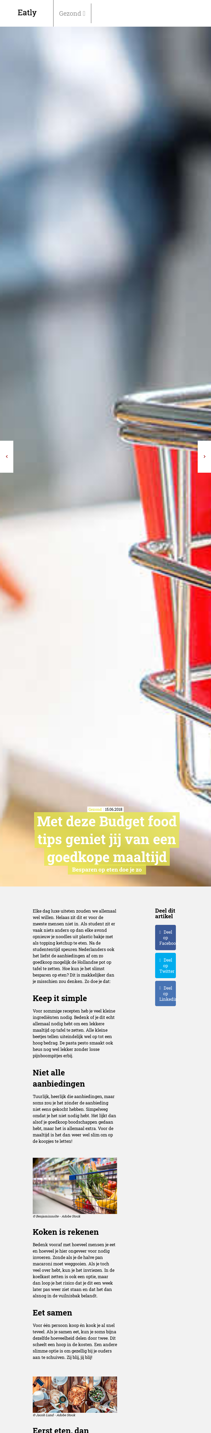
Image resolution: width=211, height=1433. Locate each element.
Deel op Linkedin (167, 993)
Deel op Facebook (167, 937)
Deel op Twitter (167, 965)
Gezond (71, 13)
